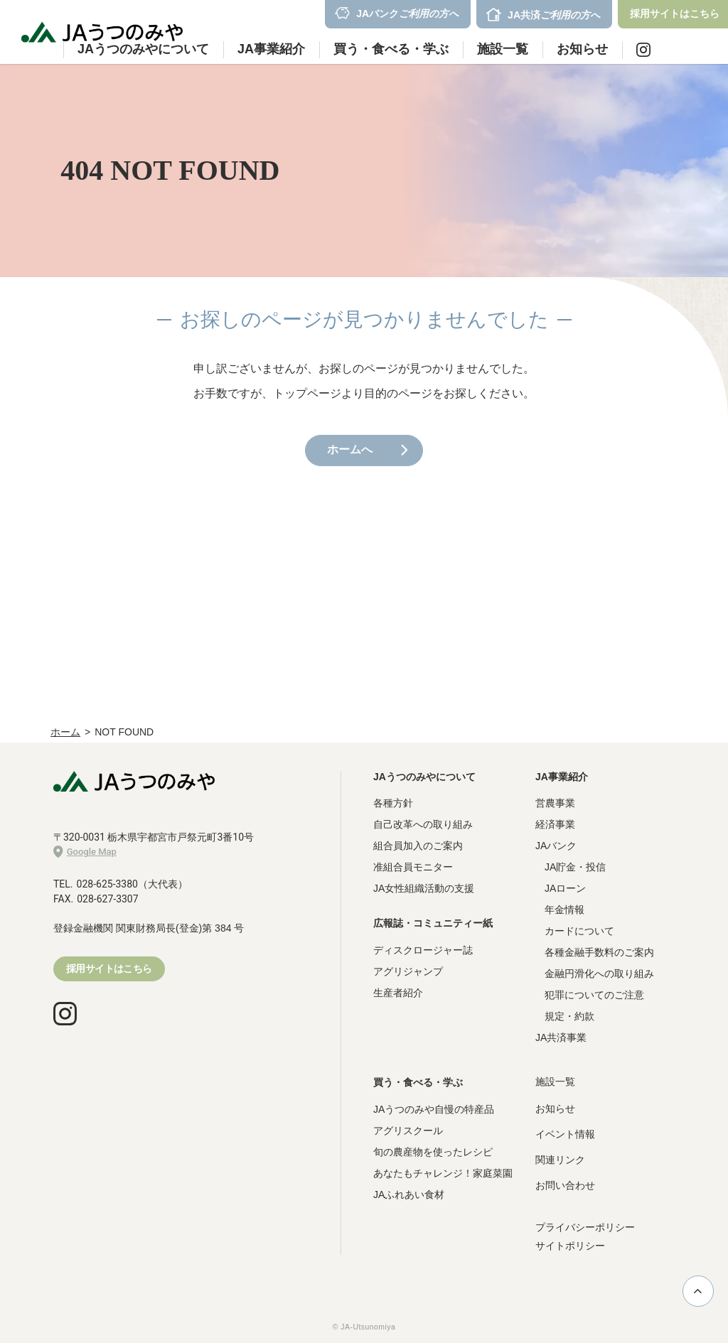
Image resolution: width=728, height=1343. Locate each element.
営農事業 (555, 803)
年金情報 (564, 909)
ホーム (65, 732)
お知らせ (582, 49)
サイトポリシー (570, 1245)
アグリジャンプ (408, 971)
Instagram (643, 50)
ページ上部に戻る (697, 1291)
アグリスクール (408, 1130)
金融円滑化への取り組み (599, 973)
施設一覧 (502, 49)
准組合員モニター (413, 867)
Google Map (85, 852)
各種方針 (393, 803)
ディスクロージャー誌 (423, 950)
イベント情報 (565, 1134)
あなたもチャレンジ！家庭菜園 (443, 1173)
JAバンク (556, 845)
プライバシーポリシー (585, 1227)
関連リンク (560, 1159)
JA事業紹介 (561, 776)
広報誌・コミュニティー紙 (433, 923)
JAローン (565, 888)
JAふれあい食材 (408, 1194)
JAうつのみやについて (424, 776)
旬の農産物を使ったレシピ (433, 1152)
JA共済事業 (561, 1037)
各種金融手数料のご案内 (599, 952)
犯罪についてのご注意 (594, 994)
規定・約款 (569, 1016)
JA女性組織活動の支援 (423, 888)
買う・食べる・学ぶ (418, 1082)
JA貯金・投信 (575, 867)
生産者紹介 (398, 992)
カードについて (579, 931)
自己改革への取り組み (423, 824)
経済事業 (555, 824)
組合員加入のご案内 (418, 845)
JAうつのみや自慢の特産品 (433, 1109)
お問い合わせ (565, 1185)
